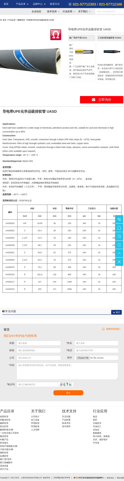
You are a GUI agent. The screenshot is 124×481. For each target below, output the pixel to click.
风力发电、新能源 (101, 436)
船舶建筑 (97, 433)
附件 (69, 357)
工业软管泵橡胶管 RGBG (109, 38)
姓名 (69, 343)
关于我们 (83, 11)
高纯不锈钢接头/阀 (8, 446)
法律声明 (100, 478)
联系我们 (90, 478)
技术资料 (66, 426)
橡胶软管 (21, 20)
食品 (95, 416)
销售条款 (110, 478)
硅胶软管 (4, 416)
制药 (95, 420)
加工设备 (35, 420)
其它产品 (4, 469)
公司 (11, 357)
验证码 (11, 384)
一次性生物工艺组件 (9, 433)
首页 (6, 4)
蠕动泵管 (4, 436)
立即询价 (101, 100)
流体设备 (4, 466)
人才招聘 (35, 429)
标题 (11, 343)
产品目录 (21, 4)
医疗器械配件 (6, 462)
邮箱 (11, 350)
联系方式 (55, 4)
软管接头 (4, 443)
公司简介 (35, 416)
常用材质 (35, 423)
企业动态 (36, 11)
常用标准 (35, 426)
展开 (116, 312)
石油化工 (97, 426)
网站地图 (120, 478)
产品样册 (66, 420)
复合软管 (4, 426)
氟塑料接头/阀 (6, 429)
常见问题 (66, 416)
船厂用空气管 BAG (78, 38)
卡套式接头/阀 (6, 449)
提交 (68, 393)
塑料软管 (4, 452)
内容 (11, 365)
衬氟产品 (4, 439)
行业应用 (67, 11)
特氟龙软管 (5, 420)
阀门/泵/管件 (6, 459)
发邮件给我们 (111, 329)
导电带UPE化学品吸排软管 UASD (40, 20)
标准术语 (66, 423)
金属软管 (4, 456)
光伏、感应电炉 (100, 439)
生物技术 (97, 423)
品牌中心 (38, 4)
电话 (69, 350)
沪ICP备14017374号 (62, 478)
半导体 (96, 443)
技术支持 (52, 11)
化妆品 (96, 429)
